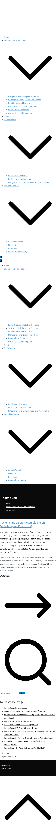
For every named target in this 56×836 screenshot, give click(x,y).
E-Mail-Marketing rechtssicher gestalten (21, 724)
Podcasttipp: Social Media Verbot (18, 721)
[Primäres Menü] (1, 257)
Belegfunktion (34, 539)
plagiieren (21, 545)
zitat (46, 549)
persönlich (4, 545)
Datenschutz (5, 768)
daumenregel (6, 542)
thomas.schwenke (11, 532)
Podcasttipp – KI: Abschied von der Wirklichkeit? (25, 748)
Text (17, 549)
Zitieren (13, 552)
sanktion (38, 545)
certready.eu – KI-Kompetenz (20, 113)
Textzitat (24, 549)
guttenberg (17, 542)
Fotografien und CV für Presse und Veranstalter (28, 182)
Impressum (13, 248)
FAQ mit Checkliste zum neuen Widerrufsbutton (24, 711)
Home (6, 37)
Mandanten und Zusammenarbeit (23, 106)
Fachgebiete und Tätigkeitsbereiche (23, 96)
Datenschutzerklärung (17, 251)
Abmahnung (5, 539)
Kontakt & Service (11, 414)
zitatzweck (4, 552)
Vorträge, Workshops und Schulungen (24, 99)
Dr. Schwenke (10, 348)
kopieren (37, 542)
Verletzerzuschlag (36, 549)
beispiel (24, 539)
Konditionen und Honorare (20, 103)
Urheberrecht (27, 535)
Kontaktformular (15, 241)
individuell (27, 542)
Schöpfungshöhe (7, 549)
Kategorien (4, 753)
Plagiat (13, 545)
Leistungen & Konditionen (15, 269)
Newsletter (13, 245)
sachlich (29, 545)
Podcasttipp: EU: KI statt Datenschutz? (20, 728)
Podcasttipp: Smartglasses (15, 708)
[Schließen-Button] (1, 260)
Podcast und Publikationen (19, 179)
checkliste (45, 539)
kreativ (45, 542)
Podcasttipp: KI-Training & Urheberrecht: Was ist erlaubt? (28, 738)
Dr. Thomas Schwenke (17, 175)
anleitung (16, 539)
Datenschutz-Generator (18, 109)
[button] (30, 93)
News (6, 116)
